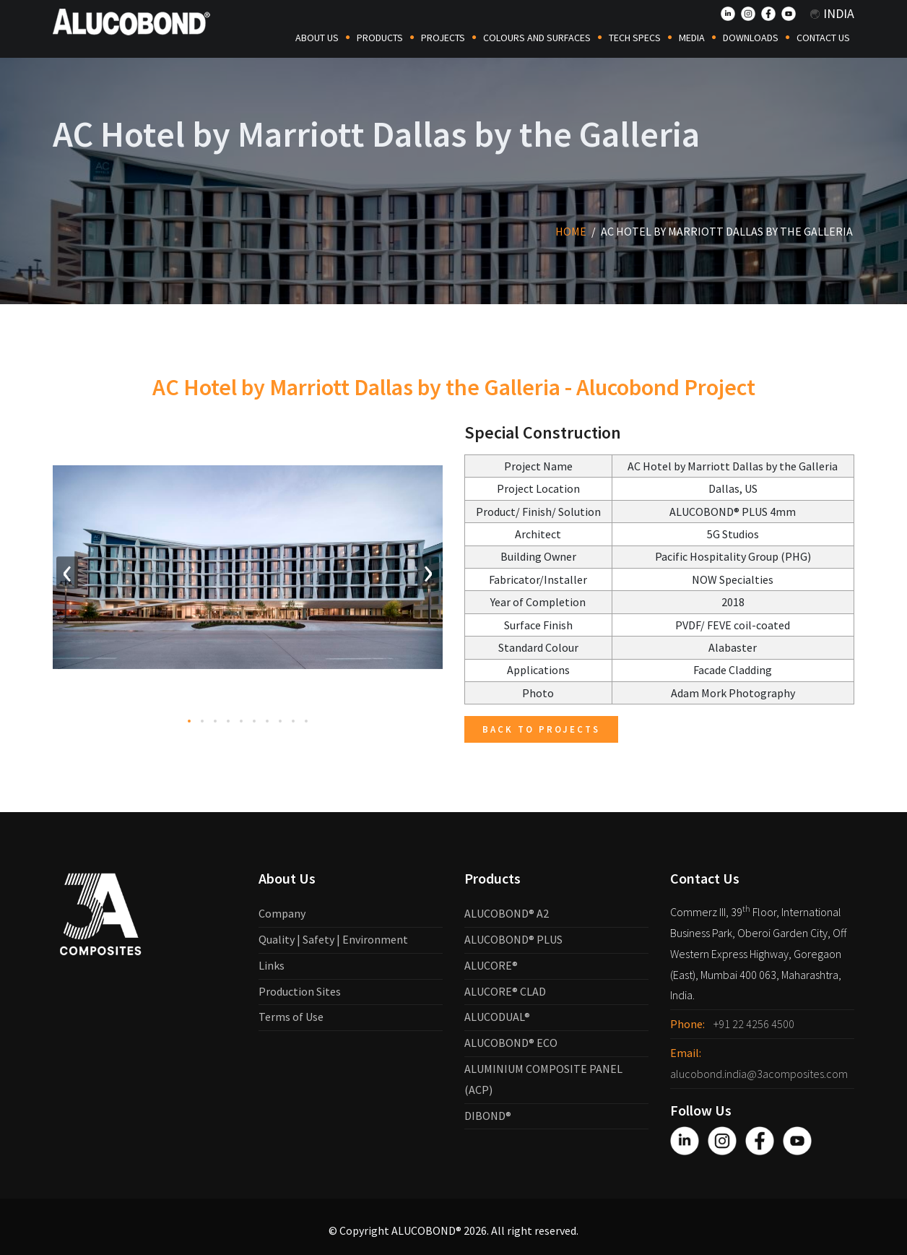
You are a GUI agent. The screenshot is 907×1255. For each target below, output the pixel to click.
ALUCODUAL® (497, 1016)
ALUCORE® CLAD (505, 991)
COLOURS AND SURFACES (537, 37)
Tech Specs (635, 37)
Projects (443, 37)
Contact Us (823, 37)
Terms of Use (291, 1016)
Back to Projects (541, 729)
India (832, 13)
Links (272, 965)
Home (570, 231)
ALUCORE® (491, 965)
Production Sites (300, 991)
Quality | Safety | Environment (333, 939)
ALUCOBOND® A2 (506, 913)
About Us (317, 37)
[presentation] (67, 588)
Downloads (750, 37)
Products (380, 37)
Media (692, 37)
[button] (189, 737)
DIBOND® (487, 1115)
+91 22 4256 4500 (753, 1024)
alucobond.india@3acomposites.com (759, 1073)
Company (282, 913)
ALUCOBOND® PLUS (513, 939)
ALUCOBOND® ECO (510, 1042)
